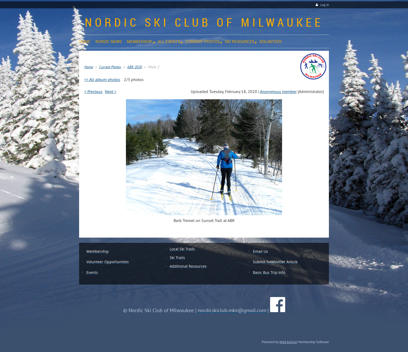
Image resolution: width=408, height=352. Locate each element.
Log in (324, 5)
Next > (110, 91)
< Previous (93, 91)
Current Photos (110, 67)
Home (88, 67)
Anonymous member (278, 91)
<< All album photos (102, 79)
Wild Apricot (288, 341)
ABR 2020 (134, 67)
